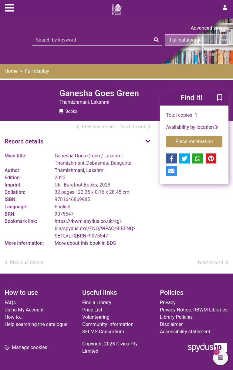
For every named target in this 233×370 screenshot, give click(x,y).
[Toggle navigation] (9, 7)
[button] (219, 98)
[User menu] (225, 7)
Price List (92, 310)
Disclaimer (171, 324)
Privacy (168, 302)
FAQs (10, 302)
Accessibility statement (185, 332)
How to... (14, 317)
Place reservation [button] (199, 141)
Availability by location (192, 127)
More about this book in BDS (85, 243)
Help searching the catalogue (36, 324)
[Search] (156, 40)
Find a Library (96, 302)
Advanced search (209, 28)
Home (11, 71)
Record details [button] (24, 141)
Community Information (107, 324)
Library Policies (176, 317)
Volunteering (96, 317)
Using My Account (24, 310)
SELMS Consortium (103, 332)
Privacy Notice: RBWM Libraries (194, 310)
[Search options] (196, 40)
